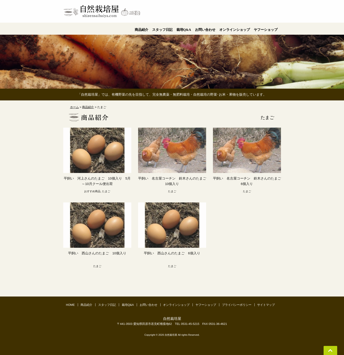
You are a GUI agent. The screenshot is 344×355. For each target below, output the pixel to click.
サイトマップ (266, 304)
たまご (106, 191)
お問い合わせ (148, 304)
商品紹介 (86, 304)
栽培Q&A (128, 304)
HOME (70, 304)
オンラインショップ (176, 304)
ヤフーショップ (205, 304)
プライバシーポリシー (236, 304)
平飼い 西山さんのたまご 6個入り (174, 253)
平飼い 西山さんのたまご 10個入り (99, 253)
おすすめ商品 (92, 191)
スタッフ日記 (107, 304)
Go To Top (330, 350)
